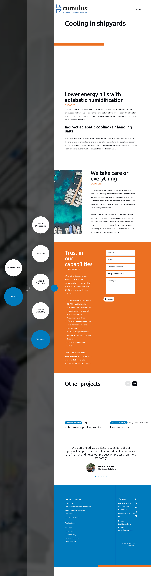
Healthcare (72, 538)
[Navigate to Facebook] (136, 520)
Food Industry (73, 541)
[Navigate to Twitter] (136, 524)
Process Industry (75, 545)
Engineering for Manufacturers (81, 514)
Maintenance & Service (78, 517)
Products (72, 510)
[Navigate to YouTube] (136, 515)
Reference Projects (76, 507)
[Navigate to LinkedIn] (136, 507)
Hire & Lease (73, 521)
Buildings (71, 535)
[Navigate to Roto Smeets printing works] (88, 416)
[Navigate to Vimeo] (136, 511)
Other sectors (73, 549)
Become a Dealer (75, 524)
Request (110, 298)
